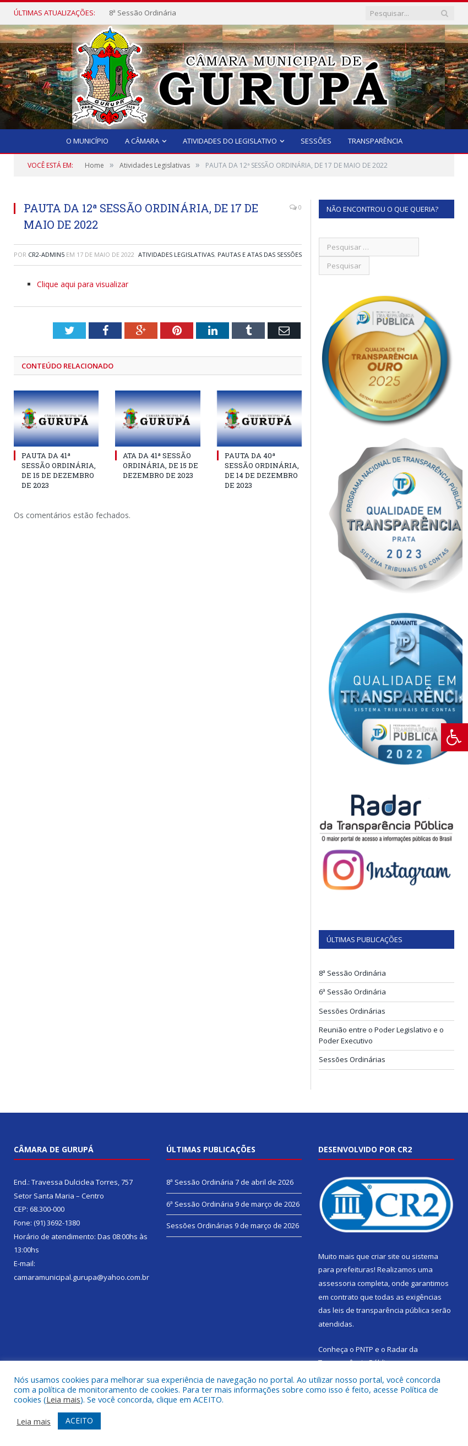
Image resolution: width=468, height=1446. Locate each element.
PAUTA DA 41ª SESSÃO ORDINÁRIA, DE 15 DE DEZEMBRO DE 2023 (58, 470)
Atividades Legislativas (176, 254)
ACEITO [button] (79, 1420)
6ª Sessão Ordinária (352, 992)
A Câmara (142, 141)
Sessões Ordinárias (352, 1011)
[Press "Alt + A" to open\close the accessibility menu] (454, 737)
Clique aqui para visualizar (82, 284)
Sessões (316, 141)
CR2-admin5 (46, 254)
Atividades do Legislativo (230, 141)
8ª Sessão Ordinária (142, 13)
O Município (87, 141)
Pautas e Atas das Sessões (259, 254)
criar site (385, 1256)
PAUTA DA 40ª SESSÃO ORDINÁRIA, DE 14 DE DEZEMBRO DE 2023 (262, 470)
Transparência (375, 141)
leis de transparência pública (381, 1310)
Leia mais (63, 1399)
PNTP (364, 1349)
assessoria (337, 1283)
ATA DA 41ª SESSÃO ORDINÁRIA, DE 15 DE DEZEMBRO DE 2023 (160, 465)
